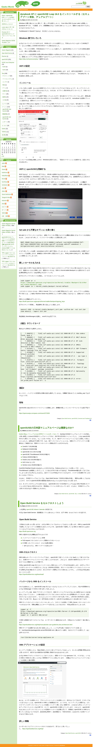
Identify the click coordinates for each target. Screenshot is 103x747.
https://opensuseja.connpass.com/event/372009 (34, 413)
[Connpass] (25, 9)
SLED (4, 66)
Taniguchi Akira (6, 197)
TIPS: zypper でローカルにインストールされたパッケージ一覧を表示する (8, 254)
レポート (4, 122)
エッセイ (4, 125)
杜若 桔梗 (5, 216)
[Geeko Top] (3, 9)
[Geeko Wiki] (17, 9)
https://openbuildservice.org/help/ (32, 729)
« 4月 (2, 156)
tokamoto (4, 200)
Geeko (3, 128)
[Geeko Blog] (10, 9)
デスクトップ (6, 76)
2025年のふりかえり (7, 24)
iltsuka (3, 178)
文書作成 (4, 91)
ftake (3, 166)
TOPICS (4, 131)
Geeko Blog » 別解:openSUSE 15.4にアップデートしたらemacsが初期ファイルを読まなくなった (8, 246)
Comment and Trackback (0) (85, 418)
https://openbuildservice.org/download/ (31, 574)
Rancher (4, 56)
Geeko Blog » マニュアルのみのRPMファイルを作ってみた (38, 434)
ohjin (3, 188)
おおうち (4, 206)
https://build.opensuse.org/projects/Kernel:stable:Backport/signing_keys (42, 301)
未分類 (3, 135)
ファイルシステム (7, 79)
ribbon (3, 191)
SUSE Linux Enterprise (8, 62)
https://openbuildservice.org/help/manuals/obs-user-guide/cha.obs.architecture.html (45, 624)
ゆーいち (4, 210)
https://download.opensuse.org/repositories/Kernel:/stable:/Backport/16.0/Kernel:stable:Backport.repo (54, 283)
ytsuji (3, 203)
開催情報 (4, 114)
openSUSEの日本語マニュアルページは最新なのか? (47, 427)
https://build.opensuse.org (27, 531)
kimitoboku (5, 185)
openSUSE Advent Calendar (35, 509)
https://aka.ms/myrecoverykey (28, 59)
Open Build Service (66, 418)
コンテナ (4, 82)
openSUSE (74, 418)
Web (3, 85)
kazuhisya (4, 182)
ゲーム (4, 88)
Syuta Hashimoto (6, 194)
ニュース (4, 103)
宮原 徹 (4, 213)
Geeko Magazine (6, 50)
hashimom (4, 172)
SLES (4, 69)
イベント (4, 107)
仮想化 (4, 97)
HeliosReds (5, 175)
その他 (79, 493)
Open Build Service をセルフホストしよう (42, 503)
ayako (3, 163)
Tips (76, 493)
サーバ (4, 94)
